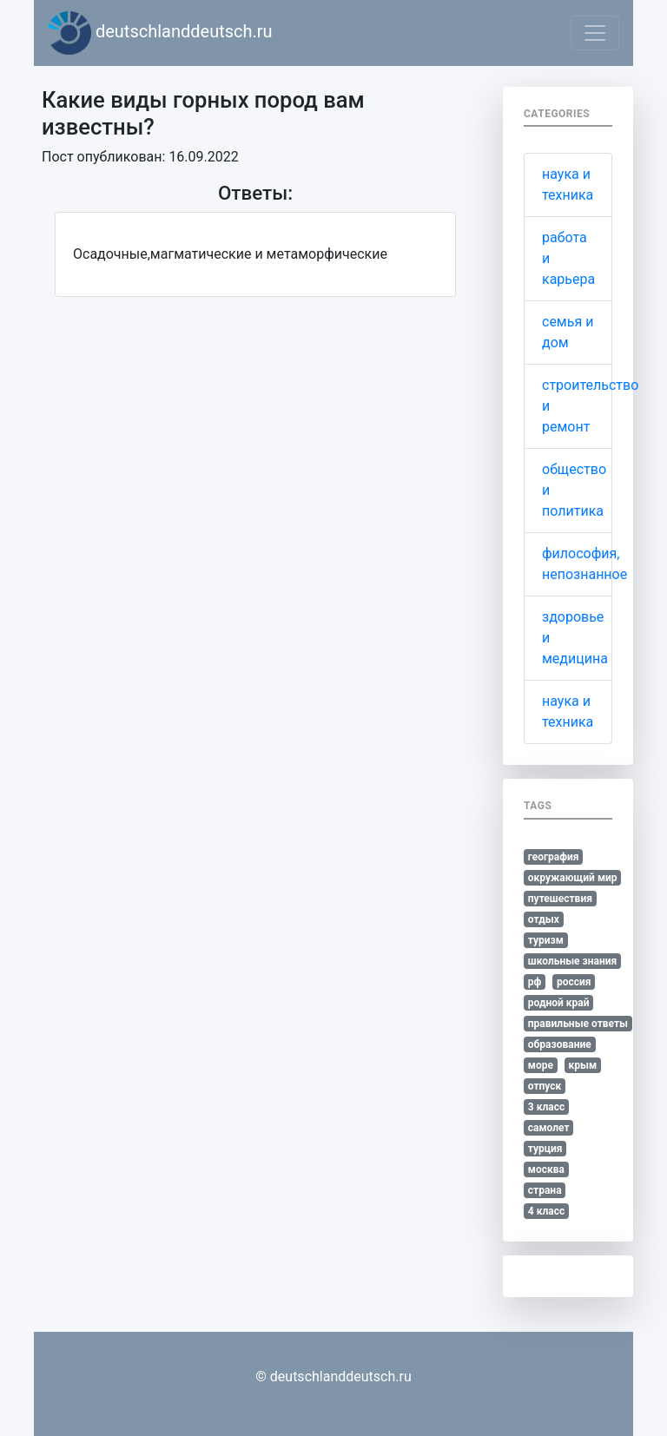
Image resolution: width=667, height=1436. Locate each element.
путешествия (560, 899)
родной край (559, 1003)
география (553, 857)
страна (545, 1190)
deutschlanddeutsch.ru (160, 33)
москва (546, 1169)
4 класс (546, 1211)
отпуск (545, 1086)
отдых (543, 919)
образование (559, 1044)
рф (535, 982)
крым (582, 1065)
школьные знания (572, 961)
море (540, 1065)
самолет (549, 1128)
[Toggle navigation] (595, 33)
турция (545, 1149)
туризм (546, 940)
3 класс (546, 1107)
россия (574, 982)
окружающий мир (572, 878)
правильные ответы (578, 1024)
